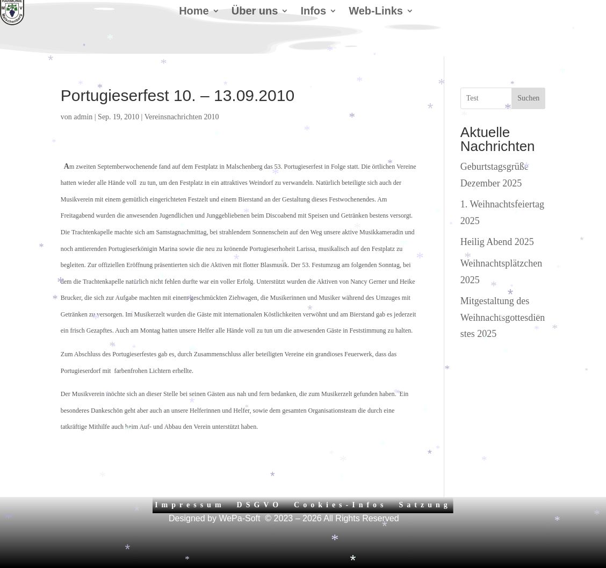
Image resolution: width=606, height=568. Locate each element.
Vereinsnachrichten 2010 (182, 117)
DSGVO (260, 505)
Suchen (528, 98)
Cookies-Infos (340, 505)
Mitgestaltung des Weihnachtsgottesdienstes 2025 (502, 317)
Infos (313, 12)
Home (194, 12)
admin (83, 117)
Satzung (425, 505)
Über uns (255, 12)
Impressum (190, 505)
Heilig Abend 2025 (497, 241)
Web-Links (376, 12)
